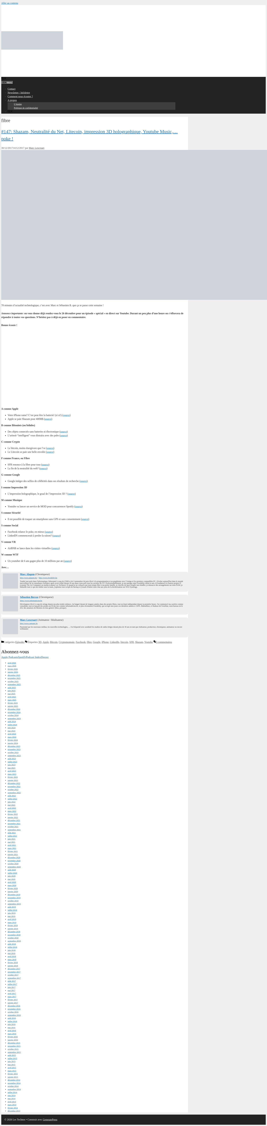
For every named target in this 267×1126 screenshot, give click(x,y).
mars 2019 (12, 922)
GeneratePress (50, 1119)
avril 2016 (12, 1030)
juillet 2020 (12, 873)
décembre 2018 (14, 931)
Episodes (19, 642)
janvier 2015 (13, 1077)
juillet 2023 (12, 762)
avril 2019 (12, 919)
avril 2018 (12, 956)
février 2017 (13, 999)
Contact (12, 88)
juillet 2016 (12, 1021)
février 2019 (13, 925)
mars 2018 (12, 959)
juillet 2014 (12, 1092)
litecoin (124, 642)
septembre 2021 (14, 830)
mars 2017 (12, 996)
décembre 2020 (14, 857)
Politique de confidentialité (26, 108)
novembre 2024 (14, 712)
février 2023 (13, 777)
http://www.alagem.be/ (28, 578)
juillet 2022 (12, 799)
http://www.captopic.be (29, 623)
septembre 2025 (14, 684)
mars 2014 (12, 1104)
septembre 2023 (14, 755)
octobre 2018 (13, 938)
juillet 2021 (12, 836)
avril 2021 (12, 845)
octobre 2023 (13, 752)
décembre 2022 (14, 783)
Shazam (139, 642)
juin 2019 (11, 913)
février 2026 (13, 669)
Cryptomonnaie (67, 642)
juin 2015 (11, 1061)
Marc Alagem (27, 574)
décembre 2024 (14, 709)
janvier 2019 (13, 928)
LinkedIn (114, 642)
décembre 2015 (14, 1043)
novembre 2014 (14, 1083)
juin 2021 (11, 839)
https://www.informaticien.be (31, 601)
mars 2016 (12, 1033)
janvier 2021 (13, 854)
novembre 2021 (14, 823)
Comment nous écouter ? (20, 96)
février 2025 (13, 703)
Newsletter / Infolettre (19, 92)
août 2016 (12, 1018)
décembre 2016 (14, 1006)
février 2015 (13, 1074)
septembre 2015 (14, 1052)
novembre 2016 (14, 1009)
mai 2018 (11, 953)
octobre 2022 (13, 789)
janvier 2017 (13, 1003)
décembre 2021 (14, 820)
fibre (89, 642)
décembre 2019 (14, 894)
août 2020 (12, 870)
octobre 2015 (13, 1049)
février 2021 (13, 851)
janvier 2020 (13, 891)
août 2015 (12, 1055)
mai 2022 (11, 805)
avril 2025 (12, 697)
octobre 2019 (13, 901)
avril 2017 (12, 993)
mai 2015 (11, 1064)
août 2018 (12, 944)
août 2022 (12, 795)
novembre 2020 (14, 860)
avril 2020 (12, 882)
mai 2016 (11, 1027)
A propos (13, 100)
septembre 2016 (14, 1015)
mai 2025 (11, 694)
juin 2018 (11, 950)
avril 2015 (12, 1067)
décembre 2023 (14, 746)
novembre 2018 (14, 935)
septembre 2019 (14, 904)
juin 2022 (11, 802)
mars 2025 (12, 700)
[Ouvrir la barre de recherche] (3, 78)
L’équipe (18, 104)
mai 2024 (11, 731)
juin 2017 (11, 987)
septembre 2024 (14, 718)
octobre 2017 (13, 975)
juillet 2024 (12, 724)
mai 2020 (11, 879)
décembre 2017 (14, 969)
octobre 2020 (13, 863)
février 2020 (13, 888)
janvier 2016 (13, 1040)
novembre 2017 (14, 972)
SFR (131, 642)
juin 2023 (11, 765)
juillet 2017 (12, 984)
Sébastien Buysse (29, 597)
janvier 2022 (13, 817)
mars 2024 (12, 737)
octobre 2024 (13, 715)
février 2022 (13, 814)
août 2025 (12, 687)
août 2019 (12, 907)
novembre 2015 (14, 1046)
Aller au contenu (9, 3)
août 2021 (12, 833)
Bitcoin (53, 642)
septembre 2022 (14, 792)
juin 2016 (11, 1024)
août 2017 (12, 981)
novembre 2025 (14, 678)
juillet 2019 (12, 910)
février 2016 (13, 1037)
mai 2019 (11, 916)
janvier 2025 (13, 706)
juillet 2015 (12, 1058)
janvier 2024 (13, 743)
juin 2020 (11, 876)
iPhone (105, 642)
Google (96, 642)
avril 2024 (12, 734)
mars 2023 (12, 774)
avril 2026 (12, 663)
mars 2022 (12, 811)
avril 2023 (12, 771)
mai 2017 (11, 990)
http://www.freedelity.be (48, 578)
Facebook (81, 642)
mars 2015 (12, 1071)
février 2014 (13, 1108)
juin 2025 (11, 690)
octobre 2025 (13, 681)
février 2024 (13, 740)
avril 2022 (12, 808)
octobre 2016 (13, 1012)
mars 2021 (12, 848)
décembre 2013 (14, 1111)
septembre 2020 (14, 867)
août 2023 (12, 758)
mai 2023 (11, 768)
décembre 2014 (14, 1080)
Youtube (148, 642)
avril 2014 (12, 1101)
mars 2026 (12, 666)
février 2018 (13, 962)
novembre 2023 (14, 749)
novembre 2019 (14, 898)
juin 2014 (11, 1095)
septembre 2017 (14, 978)
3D (39, 642)
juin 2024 (11, 727)
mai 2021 (11, 842)
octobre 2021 (13, 826)
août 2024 (12, 721)
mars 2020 (12, 885)
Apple (46, 642)
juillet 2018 (12, 947)
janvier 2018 (13, 966)
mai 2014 (11, 1098)
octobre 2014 (13, 1086)
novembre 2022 (14, 786)
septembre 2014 (14, 1089)
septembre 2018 (14, 941)
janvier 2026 (13, 672)
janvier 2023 (13, 780)
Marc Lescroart (28, 620)
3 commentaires (164, 642)
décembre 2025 (14, 675)
